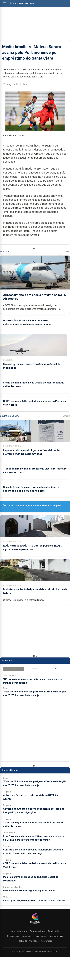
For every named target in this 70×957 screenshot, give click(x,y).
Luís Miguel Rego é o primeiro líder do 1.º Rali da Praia (34, 900)
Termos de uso (56, 936)
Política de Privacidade (28, 941)
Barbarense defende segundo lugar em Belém (29, 890)
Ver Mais (66, 252)
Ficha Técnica (40, 936)
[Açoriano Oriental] (35, 924)
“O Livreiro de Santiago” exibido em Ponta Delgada (32, 505)
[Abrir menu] (4, 3)
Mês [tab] (56, 669)
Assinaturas (46, 941)
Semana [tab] (35, 669)
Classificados (13, 936)
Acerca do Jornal (19, 931)
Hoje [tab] (13, 669)
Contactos (27, 936)
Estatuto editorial (38, 931)
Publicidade (53, 931)
